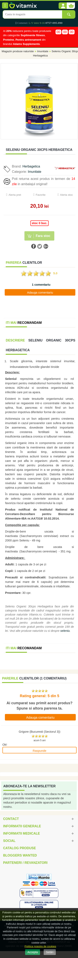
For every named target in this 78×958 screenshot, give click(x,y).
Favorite (41, 194)
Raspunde (39, 750)
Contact (11, 819)
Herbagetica (31, 166)
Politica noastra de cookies (40, 946)
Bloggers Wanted (20, 855)
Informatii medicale (21, 833)
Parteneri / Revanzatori (25, 862)
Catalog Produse (19, 848)
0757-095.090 (54, 22)
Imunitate (42, 51)
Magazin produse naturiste (18, 51)
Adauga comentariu (40, 292)
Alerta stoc (66, 194)
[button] (63, 5)
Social (9, 840)
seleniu (65, 630)
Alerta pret (15, 194)
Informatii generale (22, 826)
